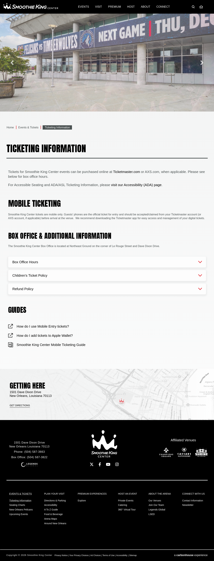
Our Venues (155, 500)
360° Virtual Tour (127, 509)
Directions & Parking (55, 500)
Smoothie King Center (30, 6)
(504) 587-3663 (34, 451)
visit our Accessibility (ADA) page (136, 185)
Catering (122, 505)
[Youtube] (108, 464)
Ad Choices (95, 555)
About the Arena (160, 493)
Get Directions (20, 405)
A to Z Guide (51, 509)
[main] (107, 191)
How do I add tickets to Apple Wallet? (45, 335)
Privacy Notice (61, 555)
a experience (191, 555)
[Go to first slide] (201, 62)
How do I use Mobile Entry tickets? (43, 326)
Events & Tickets (28, 127)
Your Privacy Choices (79, 555)
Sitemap (133, 555)
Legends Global (157, 509)
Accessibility (50, 505)
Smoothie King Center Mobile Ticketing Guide (51, 345)
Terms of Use (108, 555)
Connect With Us (193, 493)
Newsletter (188, 505)
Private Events (125, 500)
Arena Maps (50, 518)
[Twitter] (92, 464)
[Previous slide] (12, 62)
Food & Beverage (53, 514)
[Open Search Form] (193, 7)
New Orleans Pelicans (21, 509)
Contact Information (192, 500)
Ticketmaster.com (126, 172)
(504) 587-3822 (37, 457)
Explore (82, 500)
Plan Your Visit (54, 493)
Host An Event (127, 493)
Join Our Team (156, 505)
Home (10, 127)
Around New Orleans (55, 523)
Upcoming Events (18, 514)
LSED (152, 514)
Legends (29, 464)
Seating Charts (17, 505)
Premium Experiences (92, 493)
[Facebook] (100, 464)
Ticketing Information (20, 500)
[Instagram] (117, 464)
